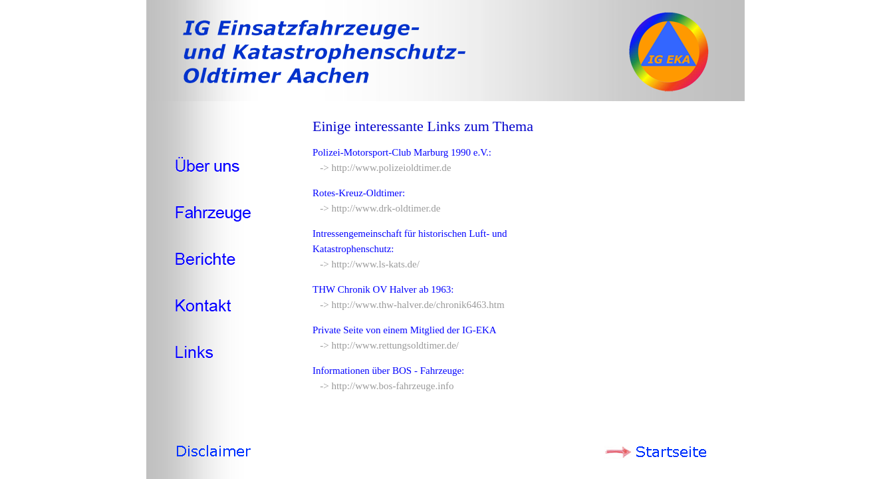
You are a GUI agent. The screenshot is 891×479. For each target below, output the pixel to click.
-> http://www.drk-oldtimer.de (376, 208)
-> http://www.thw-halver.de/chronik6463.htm (409, 304)
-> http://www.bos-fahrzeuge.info (383, 386)
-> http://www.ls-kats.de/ (366, 264)
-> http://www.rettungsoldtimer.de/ (386, 345)
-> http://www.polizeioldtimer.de (382, 167)
